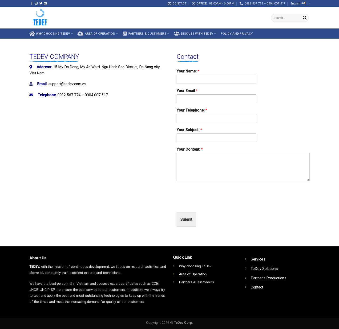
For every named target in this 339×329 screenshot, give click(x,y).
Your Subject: (189, 130)
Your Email (187, 90)
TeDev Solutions (264, 268)
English (300, 3)
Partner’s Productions (268, 278)
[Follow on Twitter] (40, 3)
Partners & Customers (146, 33)
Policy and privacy (237, 33)
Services (258, 259)
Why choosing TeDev (51, 33)
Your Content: (190, 149)
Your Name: (188, 71)
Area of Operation (193, 274)
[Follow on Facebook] (31, 3)
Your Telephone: (192, 110)
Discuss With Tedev (195, 33)
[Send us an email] (45, 3)
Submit (186, 219)
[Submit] (305, 18)
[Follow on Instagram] (36, 3)
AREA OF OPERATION (97, 33)
